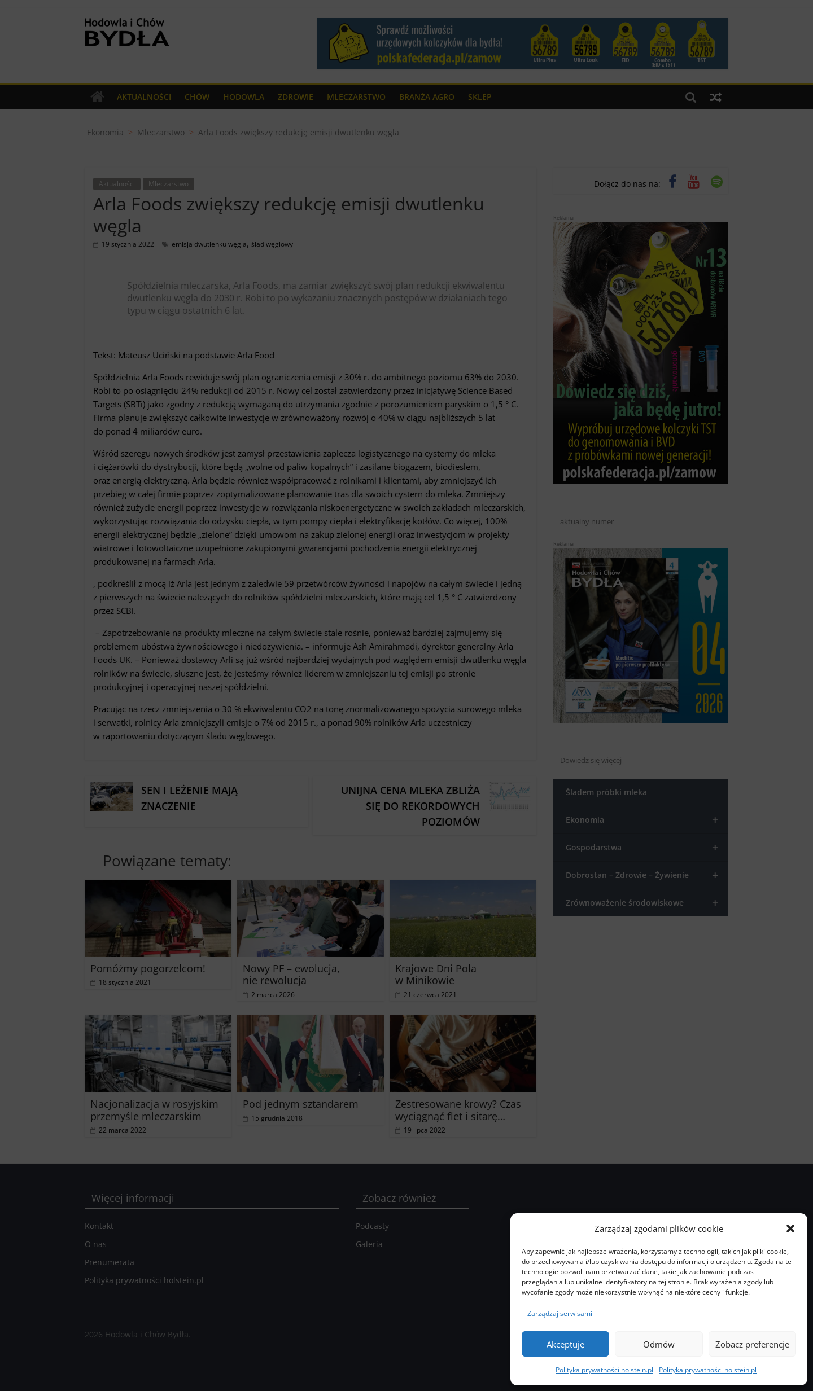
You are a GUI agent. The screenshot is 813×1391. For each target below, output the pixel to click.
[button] (790, 1228)
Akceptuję (565, 1344)
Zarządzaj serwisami (559, 1313)
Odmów (659, 1344)
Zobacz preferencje (752, 1344)
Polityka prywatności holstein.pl (604, 1370)
